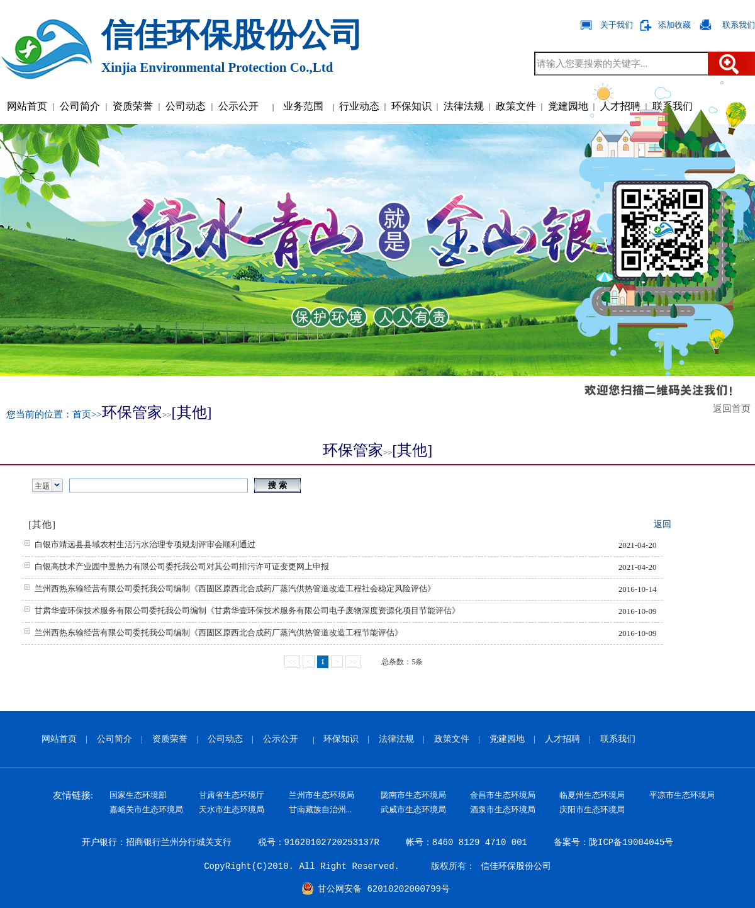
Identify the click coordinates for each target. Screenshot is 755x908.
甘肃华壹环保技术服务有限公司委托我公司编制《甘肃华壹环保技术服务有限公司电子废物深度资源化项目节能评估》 (247, 610)
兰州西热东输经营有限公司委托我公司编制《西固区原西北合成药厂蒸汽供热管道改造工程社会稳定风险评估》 (235, 588)
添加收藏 (674, 25)
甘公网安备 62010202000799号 (384, 889)
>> (353, 661)
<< (292, 661)
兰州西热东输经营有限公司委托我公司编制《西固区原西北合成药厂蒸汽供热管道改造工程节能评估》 (219, 632)
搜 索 (277, 485)
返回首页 (734, 409)
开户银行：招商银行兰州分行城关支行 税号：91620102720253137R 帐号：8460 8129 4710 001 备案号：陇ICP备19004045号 (378, 842)
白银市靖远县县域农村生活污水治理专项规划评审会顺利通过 (145, 544)
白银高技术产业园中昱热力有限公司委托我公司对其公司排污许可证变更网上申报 (182, 566)
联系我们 (738, 25)
